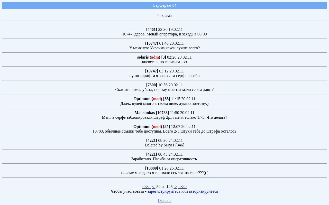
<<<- (146, 186)
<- (153, 186)
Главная (164, 200)
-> (175, 186)
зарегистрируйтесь (164, 191)
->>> (182, 186)
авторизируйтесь (203, 191)
